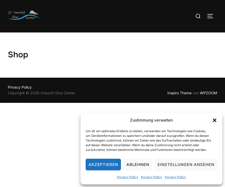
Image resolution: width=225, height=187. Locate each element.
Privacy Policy (127, 177)
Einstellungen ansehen (186, 164)
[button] (214, 120)
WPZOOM (208, 93)
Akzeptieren (103, 164)
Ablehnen (137, 164)
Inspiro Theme (179, 93)
